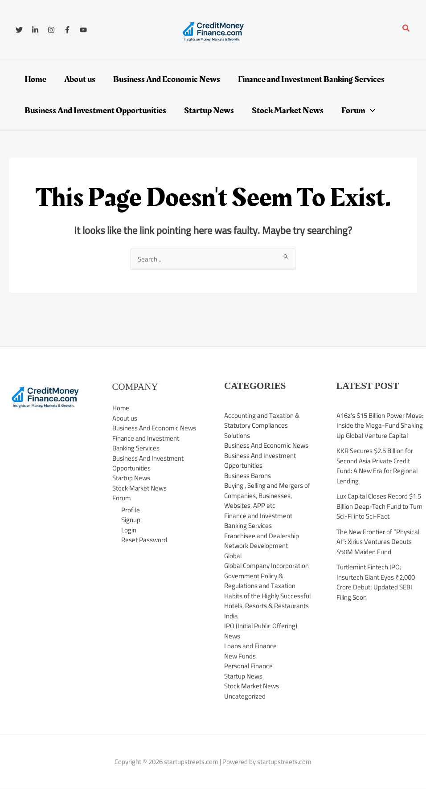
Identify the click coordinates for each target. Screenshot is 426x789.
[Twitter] (19, 29)
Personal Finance (248, 665)
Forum (121, 498)
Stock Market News (139, 488)
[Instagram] (51, 29)
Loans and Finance (250, 645)
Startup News (131, 478)
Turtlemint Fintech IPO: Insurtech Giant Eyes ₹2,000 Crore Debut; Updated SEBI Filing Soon (375, 582)
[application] (370, 110)
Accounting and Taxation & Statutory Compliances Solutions (261, 425)
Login (128, 529)
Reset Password (144, 539)
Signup (130, 519)
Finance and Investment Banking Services (146, 443)
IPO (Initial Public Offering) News (261, 630)
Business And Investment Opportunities (148, 463)
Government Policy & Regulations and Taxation (260, 581)
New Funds (240, 656)
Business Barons (247, 475)
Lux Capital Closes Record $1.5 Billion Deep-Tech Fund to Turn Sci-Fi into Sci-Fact (379, 506)
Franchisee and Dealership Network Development (261, 540)
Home (121, 407)
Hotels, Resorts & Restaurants (266, 605)
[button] (406, 29)
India (231, 615)
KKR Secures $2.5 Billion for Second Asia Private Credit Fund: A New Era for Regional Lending (377, 465)
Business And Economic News (154, 427)
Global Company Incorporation (267, 565)
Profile (130, 509)
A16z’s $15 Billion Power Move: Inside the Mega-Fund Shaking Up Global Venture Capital (380, 425)
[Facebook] (67, 29)
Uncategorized (245, 696)
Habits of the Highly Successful (267, 595)
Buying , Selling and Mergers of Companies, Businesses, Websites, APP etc (267, 495)
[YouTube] (83, 29)
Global (233, 555)
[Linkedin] (35, 29)
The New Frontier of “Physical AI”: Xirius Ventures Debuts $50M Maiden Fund (378, 541)
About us (124, 418)
